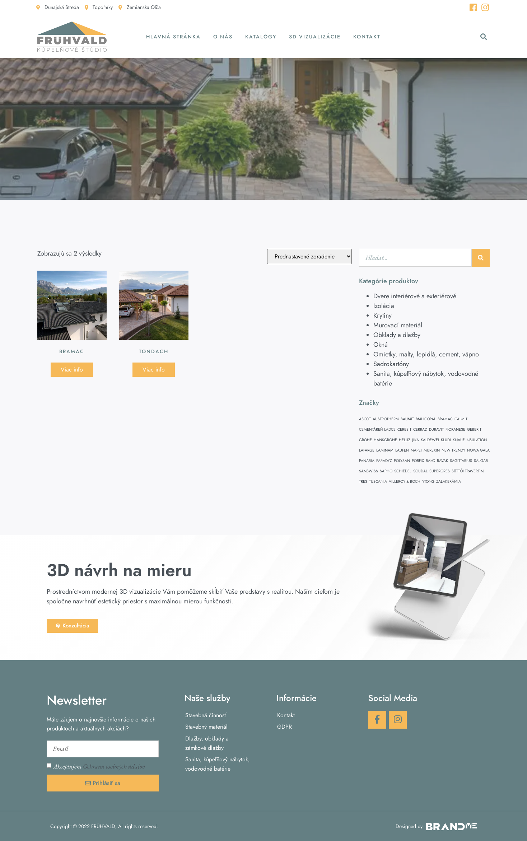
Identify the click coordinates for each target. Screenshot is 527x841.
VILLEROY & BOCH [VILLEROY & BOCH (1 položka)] (404, 481)
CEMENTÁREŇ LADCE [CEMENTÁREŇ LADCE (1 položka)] (377, 429)
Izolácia (383, 305)
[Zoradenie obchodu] (309, 256)
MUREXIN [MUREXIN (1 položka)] (432, 450)
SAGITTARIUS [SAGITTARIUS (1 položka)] (461, 460)
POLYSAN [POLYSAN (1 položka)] (402, 460)
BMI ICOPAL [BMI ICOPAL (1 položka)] (426, 419)
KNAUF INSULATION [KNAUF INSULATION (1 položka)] (470, 440)
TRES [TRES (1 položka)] (363, 481)
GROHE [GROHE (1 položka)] (365, 440)
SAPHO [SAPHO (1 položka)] (386, 471)
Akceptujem (99, 766)
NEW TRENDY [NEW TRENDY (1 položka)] (453, 450)
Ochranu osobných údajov (114, 766)
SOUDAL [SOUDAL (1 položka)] (420, 471)
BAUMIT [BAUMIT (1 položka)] (407, 419)
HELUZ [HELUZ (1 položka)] (404, 440)
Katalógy (260, 36)
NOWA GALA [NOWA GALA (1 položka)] (478, 450)
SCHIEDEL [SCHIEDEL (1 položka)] (402, 471)
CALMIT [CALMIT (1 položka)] (460, 419)
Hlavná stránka (173, 36)
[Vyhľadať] (481, 258)
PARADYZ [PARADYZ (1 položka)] (384, 460)
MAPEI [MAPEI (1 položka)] (416, 450)
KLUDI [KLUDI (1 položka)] (446, 440)
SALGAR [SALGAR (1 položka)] (481, 460)
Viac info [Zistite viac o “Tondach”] (154, 369)
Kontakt (367, 36)
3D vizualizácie (315, 36)
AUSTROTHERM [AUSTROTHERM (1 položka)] (386, 419)
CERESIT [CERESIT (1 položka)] (404, 429)
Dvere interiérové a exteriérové (414, 296)
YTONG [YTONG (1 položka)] (428, 481)
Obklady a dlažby (396, 335)
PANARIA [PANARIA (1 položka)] (366, 460)
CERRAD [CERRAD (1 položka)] (420, 429)
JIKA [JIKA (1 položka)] (415, 440)
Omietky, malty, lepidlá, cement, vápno (426, 354)
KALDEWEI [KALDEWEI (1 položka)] (430, 440)
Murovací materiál (397, 325)
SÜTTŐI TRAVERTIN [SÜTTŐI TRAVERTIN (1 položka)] (468, 471)
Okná (380, 344)
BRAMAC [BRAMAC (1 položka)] (445, 419)
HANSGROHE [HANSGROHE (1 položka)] (385, 440)
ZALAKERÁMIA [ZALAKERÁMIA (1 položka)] (448, 481)
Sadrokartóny (391, 364)
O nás (223, 36)
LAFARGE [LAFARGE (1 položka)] (366, 450)
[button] (484, 37)
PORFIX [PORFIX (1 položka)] (418, 460)
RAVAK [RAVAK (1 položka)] (442, 460)
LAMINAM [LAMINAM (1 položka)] (384, 450)
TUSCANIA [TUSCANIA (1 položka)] (378, 481)
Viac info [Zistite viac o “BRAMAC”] (72, 369)
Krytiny (382, 315)
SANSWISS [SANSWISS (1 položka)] (368, 471)
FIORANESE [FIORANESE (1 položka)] (455, 429)
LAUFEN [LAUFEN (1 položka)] (402, 450)
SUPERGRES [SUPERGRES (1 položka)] (439, 471)
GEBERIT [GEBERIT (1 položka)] (474, 429)
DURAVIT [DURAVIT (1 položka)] (436, 429)
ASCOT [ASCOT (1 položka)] (365, 419)
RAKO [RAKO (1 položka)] (430, 460)
